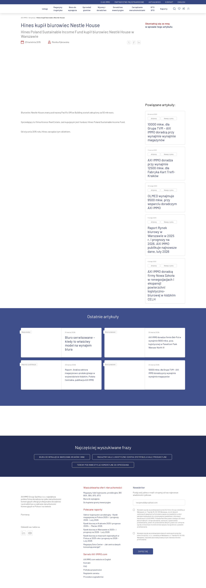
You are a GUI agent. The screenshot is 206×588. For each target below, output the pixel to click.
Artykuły (32, 18)
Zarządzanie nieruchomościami (137, 8)
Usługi (45, 9)
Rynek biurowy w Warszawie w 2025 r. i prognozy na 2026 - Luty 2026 (99, 530)
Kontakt (169, 2)
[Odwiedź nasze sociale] (23, 533)
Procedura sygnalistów (93, 577)
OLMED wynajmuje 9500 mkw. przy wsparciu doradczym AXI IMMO (162, 202)
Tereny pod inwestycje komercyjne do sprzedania (103, 465)
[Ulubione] (179, 9)
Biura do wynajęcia (72, 8)
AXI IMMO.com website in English (97, 559)
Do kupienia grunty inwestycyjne (97, 502)
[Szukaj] (174, 8)
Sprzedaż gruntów (87, 8)
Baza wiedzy (26, 332)
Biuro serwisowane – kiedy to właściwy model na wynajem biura (80, 343)
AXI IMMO (24, 18)
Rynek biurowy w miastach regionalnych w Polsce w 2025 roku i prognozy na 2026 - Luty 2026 (101, 538)
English (181, 2)
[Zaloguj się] (188, 9)
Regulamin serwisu (91, 573)
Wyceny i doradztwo (101, 8)
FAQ (85, 566)
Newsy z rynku (169, 118)
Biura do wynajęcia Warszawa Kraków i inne (62, 457)
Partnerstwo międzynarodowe (129, 2)
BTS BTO (152, 8)
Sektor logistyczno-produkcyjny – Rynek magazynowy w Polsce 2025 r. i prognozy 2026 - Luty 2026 (101, 517)
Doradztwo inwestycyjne (118, 8)
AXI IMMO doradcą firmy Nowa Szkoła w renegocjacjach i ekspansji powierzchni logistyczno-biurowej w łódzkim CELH (162, 285)
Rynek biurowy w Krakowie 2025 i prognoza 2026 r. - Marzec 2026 (101, 524)
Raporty (163, 9)
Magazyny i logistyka (57, 8)
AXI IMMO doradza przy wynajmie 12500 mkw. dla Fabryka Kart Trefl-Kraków (161, 168)
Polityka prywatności (92, 570)
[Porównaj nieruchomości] (184, 9)
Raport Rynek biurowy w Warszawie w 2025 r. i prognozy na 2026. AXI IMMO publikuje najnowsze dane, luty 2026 (162, 239)
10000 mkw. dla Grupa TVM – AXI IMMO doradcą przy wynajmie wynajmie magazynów (162, 132)
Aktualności (155, 2)
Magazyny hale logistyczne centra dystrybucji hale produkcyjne (132, 457)
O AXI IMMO (105, 2)
